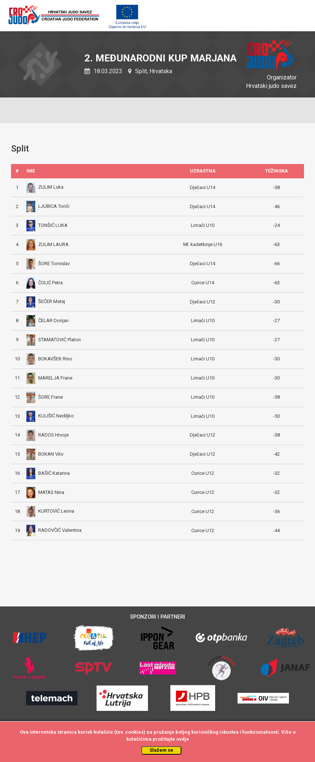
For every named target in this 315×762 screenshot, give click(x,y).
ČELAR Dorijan (47, 320)
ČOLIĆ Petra (44, 282)
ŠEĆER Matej (45, 301)
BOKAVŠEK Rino (49, 359)
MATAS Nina (45, 492)
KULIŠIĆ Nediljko (50, 416)
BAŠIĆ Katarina (48, 473)
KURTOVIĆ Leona (50, 511)
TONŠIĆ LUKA (47, 225)
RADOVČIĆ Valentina (54, 530)
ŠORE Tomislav (48, 263)
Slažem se (161, 750)
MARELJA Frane (49, 378)
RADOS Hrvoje (47, 435)
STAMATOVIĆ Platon (53, 339)
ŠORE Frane (44, 397)
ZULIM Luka (45, 187)
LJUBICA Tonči (47, 206)
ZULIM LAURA (47, 244)
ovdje (182, 739)
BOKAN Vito (45, 454)
